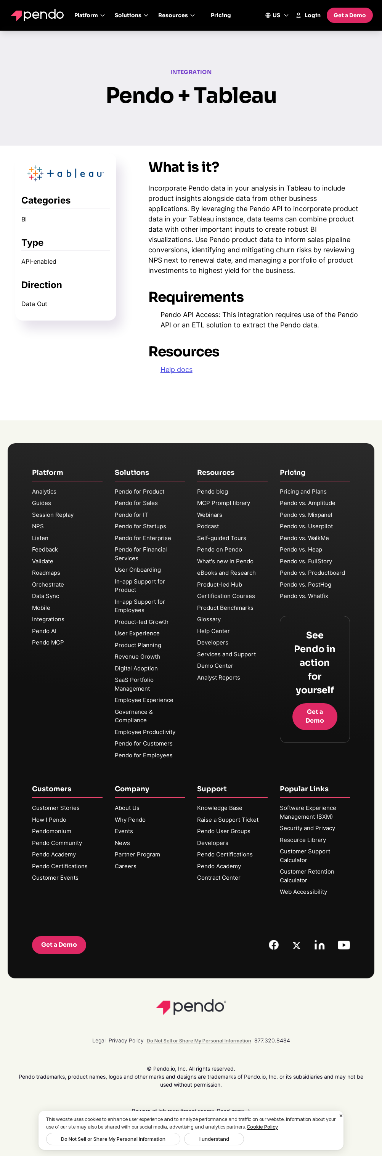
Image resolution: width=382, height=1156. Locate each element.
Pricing (221, 15)
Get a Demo (350, 15)
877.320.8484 (272, 1040)
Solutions (132, 15)
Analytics (44, 491)
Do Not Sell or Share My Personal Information (105, 1139)
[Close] (341, 1116)
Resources (177, 15)
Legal (99, 1040)
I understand (191, 1139)
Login (308, 15)
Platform (90, 15)
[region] (191, 1130)
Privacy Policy (126, 1040)
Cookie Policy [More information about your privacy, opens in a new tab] (262, 1127)
